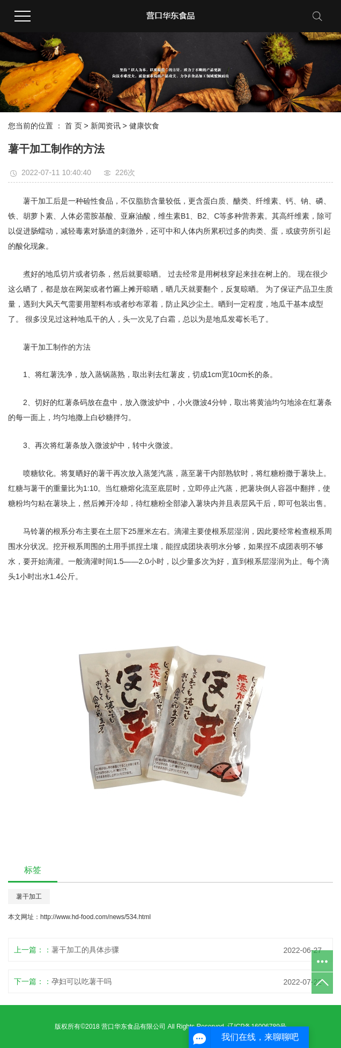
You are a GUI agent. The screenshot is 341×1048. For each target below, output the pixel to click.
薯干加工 (29, 896)
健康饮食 (144, 125)
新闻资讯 (106, 125)
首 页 (73, 125)
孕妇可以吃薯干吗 (81, 981)
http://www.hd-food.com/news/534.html (95, 917)
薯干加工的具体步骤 (85, 949)
